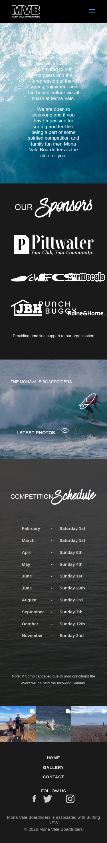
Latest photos (36, 432)
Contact (53, 777)
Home (53, 758)
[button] (18, 724)
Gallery (53, 767)
